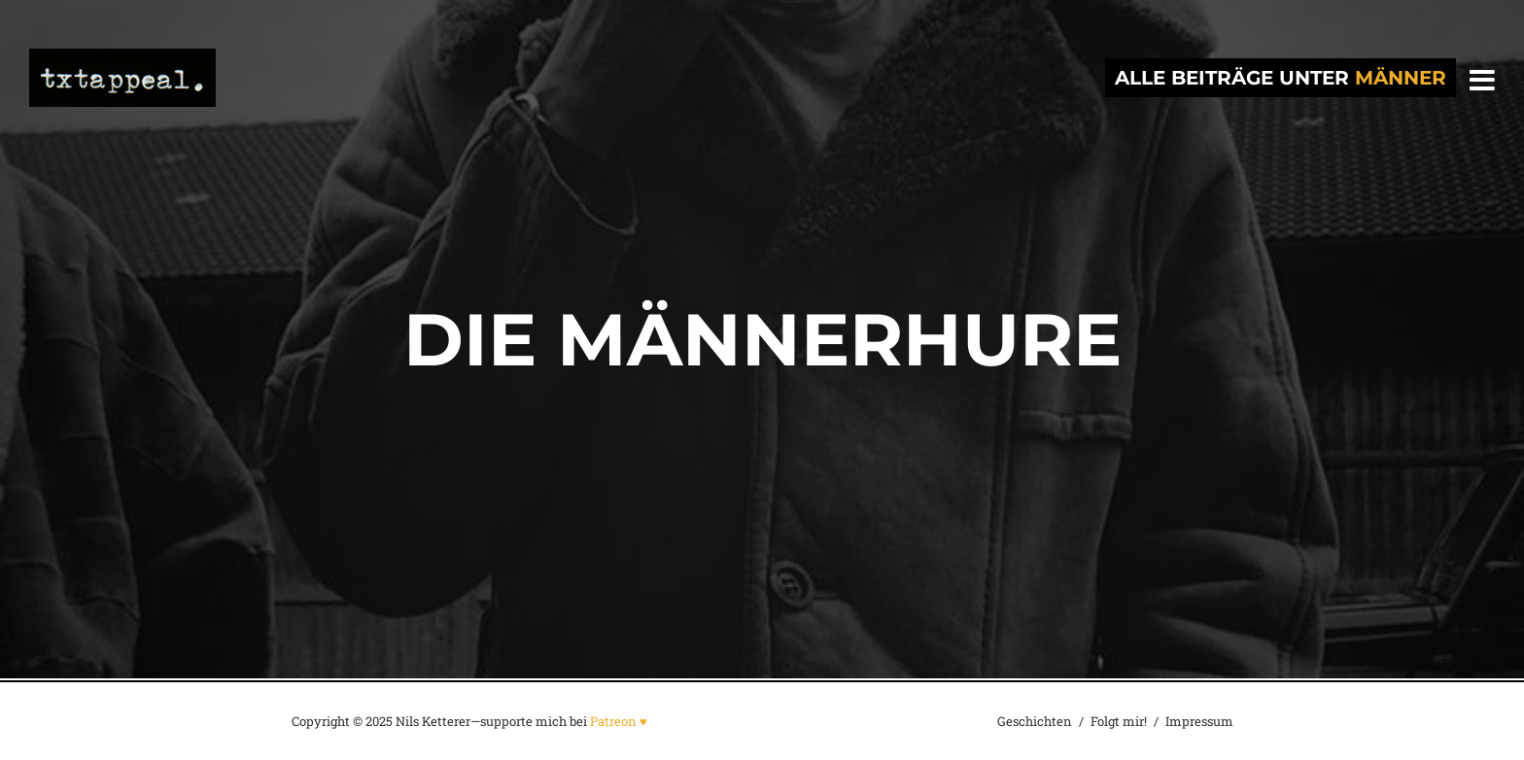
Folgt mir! (1119, 721)
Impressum (1199, 721)
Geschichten (1034, 721)
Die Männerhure (762, 339)
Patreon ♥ (618, 721)
